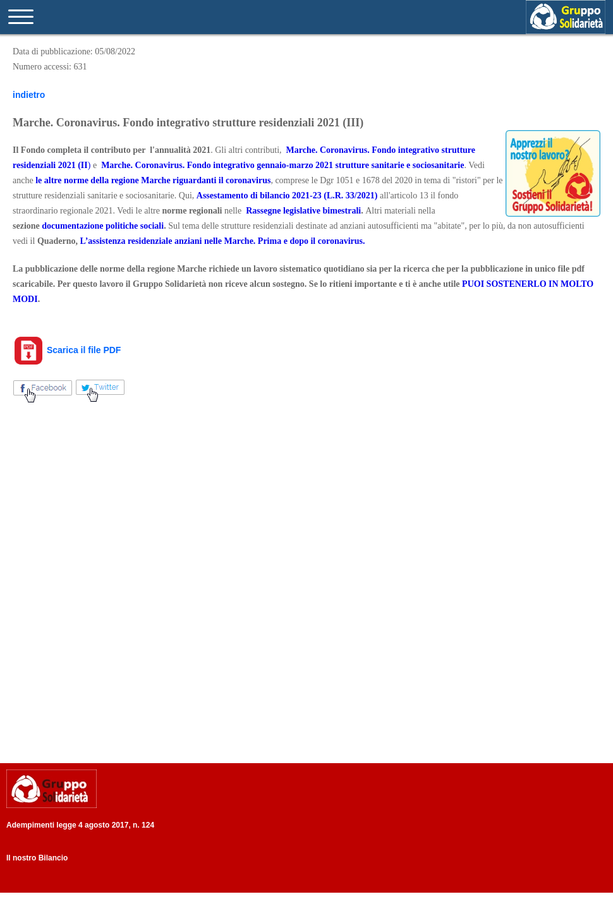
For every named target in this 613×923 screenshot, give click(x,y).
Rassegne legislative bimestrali (303, 210)
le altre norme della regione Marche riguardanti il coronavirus (152, 180)
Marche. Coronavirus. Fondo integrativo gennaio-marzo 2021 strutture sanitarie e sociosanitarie (282, 165)
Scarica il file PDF (67, 350)
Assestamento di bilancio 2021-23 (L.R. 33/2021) (287, 195)
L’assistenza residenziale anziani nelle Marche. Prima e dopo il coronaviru (220, 241)
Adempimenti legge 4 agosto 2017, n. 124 (80, 825)
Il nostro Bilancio (37, 858)
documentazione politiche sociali (103, 226)
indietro (29, 95)
